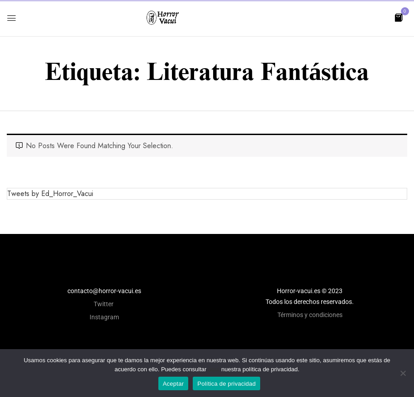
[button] (399, 17)
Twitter (104, 304)
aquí (213, 369)
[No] (402, 373)
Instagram (104, 317)
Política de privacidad (226, 383)
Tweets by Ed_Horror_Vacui (50, 193)
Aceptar (173, 383)
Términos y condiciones (310, 314)
